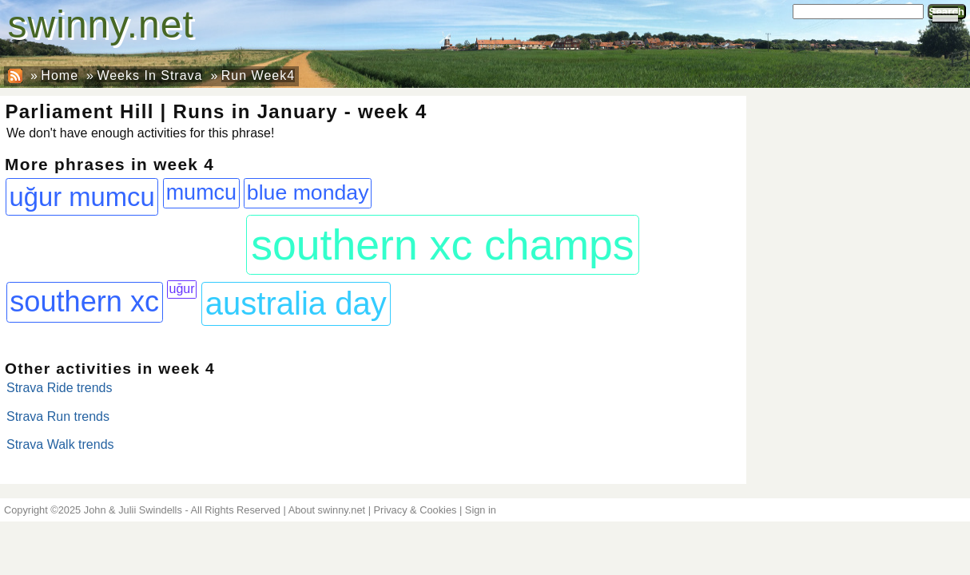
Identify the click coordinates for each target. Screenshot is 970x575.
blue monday (308, 192)
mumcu (201, 192)
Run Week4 (258, 75)
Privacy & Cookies (415, 510)
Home (59, 75)
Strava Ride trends (59, 388)
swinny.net (101, 24)
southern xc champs (442, 244)
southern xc (84, 301)
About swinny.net (327, 510)
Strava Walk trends (60, 444)
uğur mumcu (82, 197)
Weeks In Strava (149, 75)
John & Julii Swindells (133, 510)
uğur (182, 288)
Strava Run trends (57, 416)
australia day (296, 303)
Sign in (480, 510)
